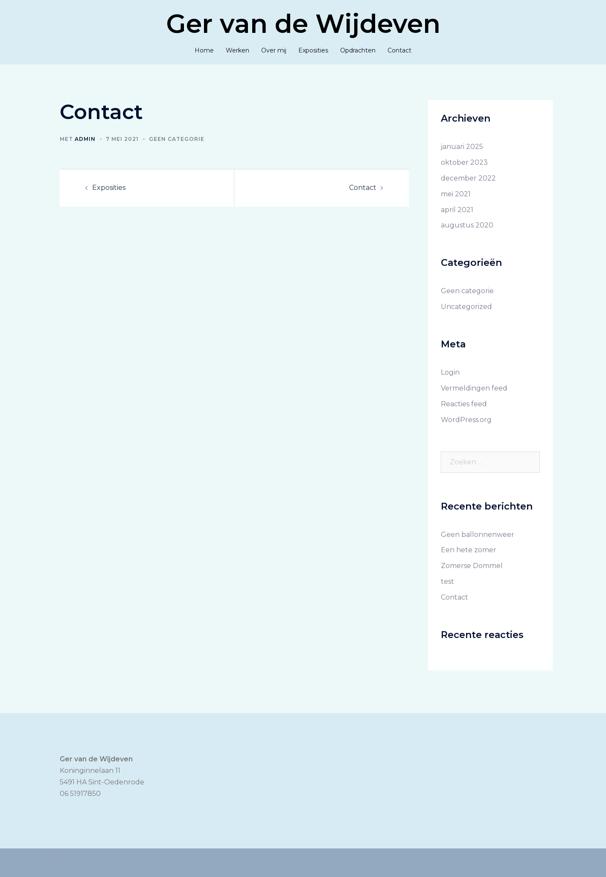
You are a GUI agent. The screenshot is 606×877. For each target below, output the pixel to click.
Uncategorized (466, 307)
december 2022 (468, 178)
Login (450, 372)
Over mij (273, 50)
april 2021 (457, 210)
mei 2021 (456, 194)
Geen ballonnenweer (477, 534)
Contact (399, 50)
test (447, 581)
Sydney (258, 862)
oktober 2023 (464, 162)
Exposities (313, 50)
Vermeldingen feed (474, 388)
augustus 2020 (467, 225)
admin (85, 139)
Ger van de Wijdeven (303, 23)
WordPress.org (466, 420)
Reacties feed (464, 404)
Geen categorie (176, 139)
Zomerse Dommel (472, 566)
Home (204, 50)
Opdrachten (358, 50)
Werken (237, 50)
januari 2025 (462, 147)
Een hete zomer (468, 550)
